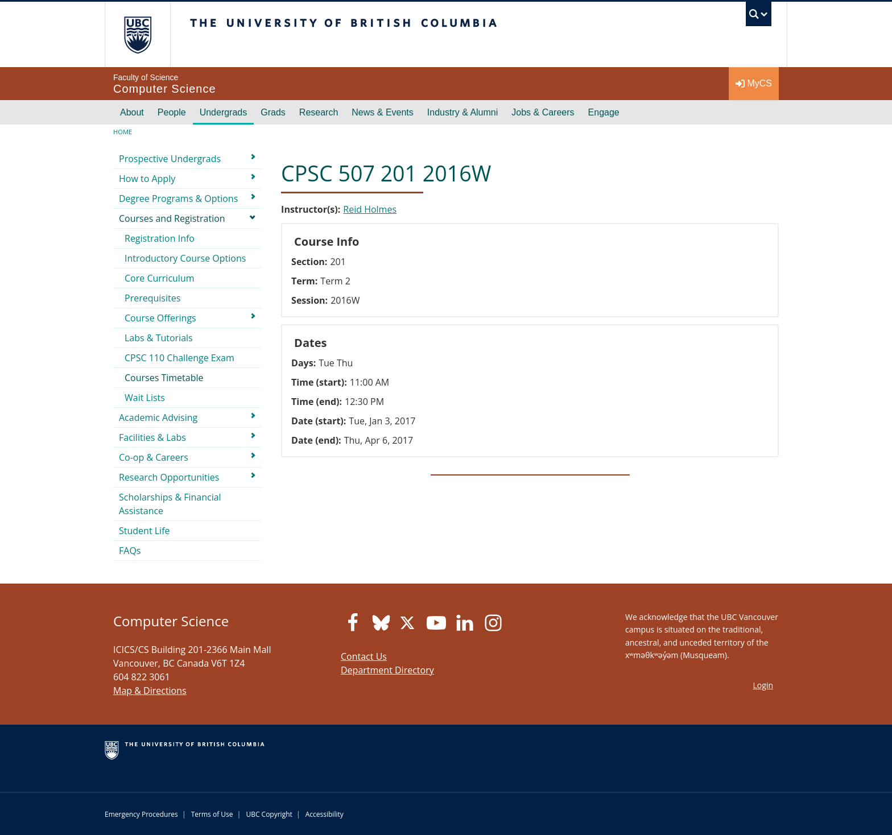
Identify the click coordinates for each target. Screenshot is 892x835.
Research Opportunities (169, 477)
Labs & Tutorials (159, 338)
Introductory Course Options (185, 258)
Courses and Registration (172, 218)
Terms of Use (212, 814)
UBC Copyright (269, 814)
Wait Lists (145, 397)
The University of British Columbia (137, 34)
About (132, 112)
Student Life (144, 530)
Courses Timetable (164, 377)
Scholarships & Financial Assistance (170, 504)
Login (763, 685)
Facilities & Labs (152, 437)
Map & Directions (150, 690)
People (172, 112)
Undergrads (223, 112)
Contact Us (364, 656)
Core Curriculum (160, 278)
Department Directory (387, 670)
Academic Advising (158, 417)
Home (122, 131)
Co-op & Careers (153, 457)
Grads (273, 112)
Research (318, 112)
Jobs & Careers (542, 112)
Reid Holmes (370, 209)
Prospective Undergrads (170, 158)
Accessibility (324, 814)
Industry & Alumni (462, 112)
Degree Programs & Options (178, 198)
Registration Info (160, 238)
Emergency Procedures (141, 814)
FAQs (130, 550)
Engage (604, 112)
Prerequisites (152, 298)
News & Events (382, 112)
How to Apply (147, 178)
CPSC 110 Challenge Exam (179, 358)
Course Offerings (160, 318)
